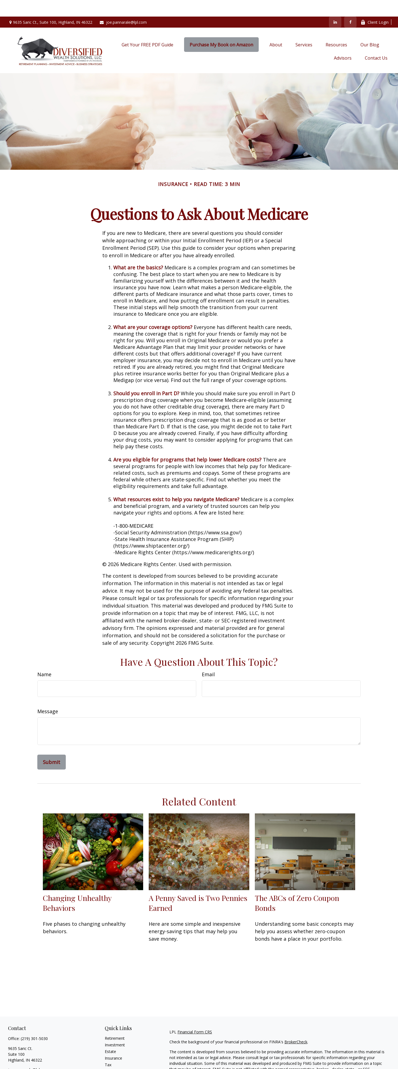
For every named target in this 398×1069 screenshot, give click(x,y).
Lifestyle (112, 1061)
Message (47, 694)
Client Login (375, 5)
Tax (108, 1048)
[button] (147, 28)
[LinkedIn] (335, 5)
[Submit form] (51, 745)
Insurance (113, 1041)
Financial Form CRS (194, 1015)
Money (111, 1054)
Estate (110, 1035)
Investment (115, 1028)
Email (208, 657)
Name (44, 657)
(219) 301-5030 (34, 1022)
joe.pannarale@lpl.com (123, 5)
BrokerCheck (295, 1025)
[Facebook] (350, 5)
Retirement (115, 1021)
